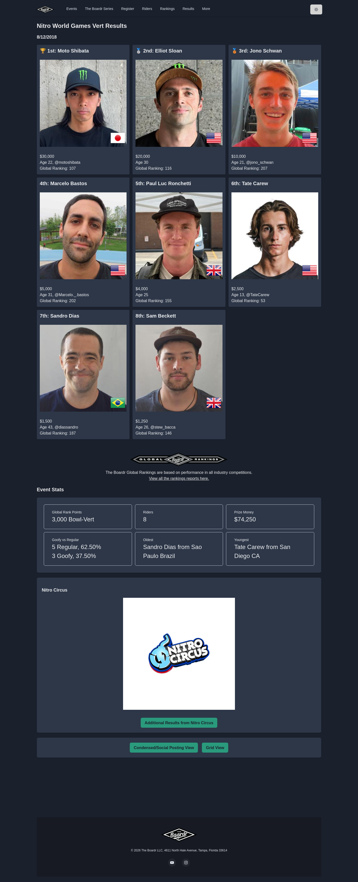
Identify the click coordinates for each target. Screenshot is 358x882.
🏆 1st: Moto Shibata (64, 51)
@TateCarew (257, 295)
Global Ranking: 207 (249, 168)
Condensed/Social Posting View (164, 748)
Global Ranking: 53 (248, 301)
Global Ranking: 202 (58, 301)
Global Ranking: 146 (153, 433)
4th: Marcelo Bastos (63, 183)
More (206, 9)
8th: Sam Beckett (155, 316)
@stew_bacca (163, 427)
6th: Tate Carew (249, 183)
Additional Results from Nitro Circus (179, 723)
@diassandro (66, 427)
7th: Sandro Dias (59, 316)
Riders (147, 9)
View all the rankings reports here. (179, 478)
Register (127, 9)
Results (188, 9)
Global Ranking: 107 (58, 168)
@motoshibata (67, 162)
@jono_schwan (259, 162)
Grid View (215, 748)
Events (71, 9)
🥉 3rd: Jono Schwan (256, 51)
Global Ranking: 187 (58, 433)
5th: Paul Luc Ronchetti (163, 183)
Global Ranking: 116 (153, 168)
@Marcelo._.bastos (72, 295)
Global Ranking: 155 (153, 301)
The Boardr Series (99, 9)
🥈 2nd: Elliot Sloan (158, 51)
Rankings (167, 9)
